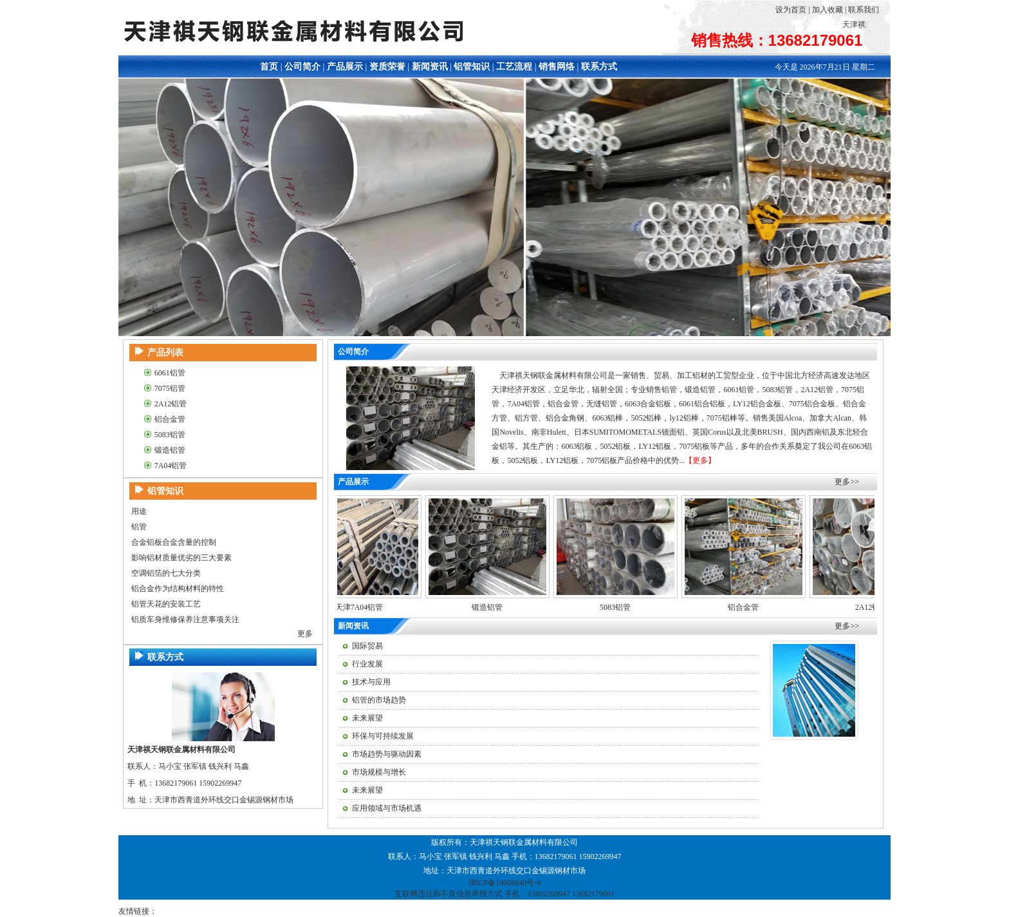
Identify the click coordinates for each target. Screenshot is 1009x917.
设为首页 (790, 9)
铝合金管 (169, 419)
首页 (269, 66)
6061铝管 (169, 372)
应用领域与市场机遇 (386, 808)
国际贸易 (367, 645)
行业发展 (367, 663)
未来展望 (367, 718)
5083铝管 (169, 434)
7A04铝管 (170, 465)
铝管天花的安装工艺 (166, 604)
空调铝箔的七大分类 (166, 573)
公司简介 (302, 66)
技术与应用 (371, 681)
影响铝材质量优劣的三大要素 (181, 557)
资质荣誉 (387, 66)
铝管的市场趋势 (379, 699)
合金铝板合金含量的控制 (173, 542)
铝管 (139, 526)
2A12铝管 (170, 403)
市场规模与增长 (379, 772)
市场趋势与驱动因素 (386, 754)
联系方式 (599, 66)
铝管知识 (472, 66)
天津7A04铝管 (365, 607)
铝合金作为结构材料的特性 (177, 588)
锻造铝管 (169, 450)
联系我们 (863, 9)
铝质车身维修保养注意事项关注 (185, 619)
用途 (139, 511)
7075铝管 (169, 388)
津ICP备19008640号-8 (504, 882)
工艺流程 (514, 66)
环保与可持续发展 (383, 736)
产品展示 (345, 66)
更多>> (847, 481)
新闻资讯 (430, 66)
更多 (305, 633)
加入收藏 (827, 9)
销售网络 (557, 66)
